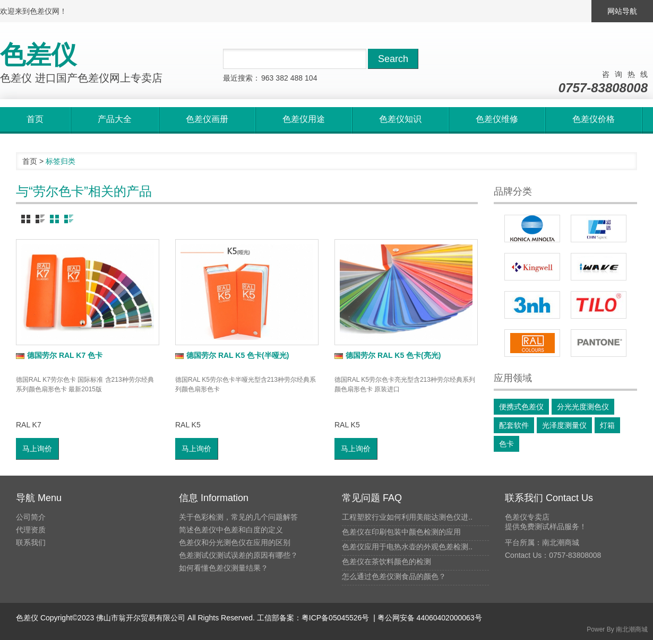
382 (282, 78)
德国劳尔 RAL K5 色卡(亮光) (387, 355)
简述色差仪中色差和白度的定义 (231, 529)
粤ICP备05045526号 (336, 617)
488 (296, 78)
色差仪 (27, 617)
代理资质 (31, 529)
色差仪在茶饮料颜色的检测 (386, 561)
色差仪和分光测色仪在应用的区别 (234, 542)
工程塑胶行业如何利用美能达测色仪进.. (407, 517)
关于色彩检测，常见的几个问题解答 (238, 517)
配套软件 (514, 425)
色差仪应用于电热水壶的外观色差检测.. (407, 546)
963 (267, 78)
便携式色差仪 (521, 406)
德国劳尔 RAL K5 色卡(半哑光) (232, 355)
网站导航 (622, 11)
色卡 (506, 444)
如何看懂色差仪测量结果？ (223, 568)
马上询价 (37, 448)
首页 (29, 161)
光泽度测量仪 (564, 425)
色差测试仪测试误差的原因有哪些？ (238, 555)
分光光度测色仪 (583, 406)
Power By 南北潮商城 (617, 629)
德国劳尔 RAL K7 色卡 (59, 355)
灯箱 (607, 425)
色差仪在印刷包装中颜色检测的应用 (401, 532)
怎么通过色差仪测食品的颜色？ (394, 576)
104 (311, 78)
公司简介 (31, 517)
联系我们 (31, 542)
